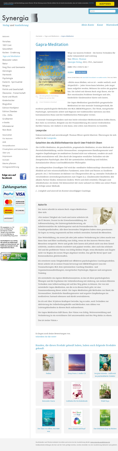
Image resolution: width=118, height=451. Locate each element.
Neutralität (7, 135)
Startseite (39, 36)
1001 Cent (6, 45)
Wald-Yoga (105, 401)
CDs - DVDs (7, 115)
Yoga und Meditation (11, 56)
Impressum (7, 156)
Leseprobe (51, 138)
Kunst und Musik (9, 97)
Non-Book (6, 130)
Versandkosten (8, 146)
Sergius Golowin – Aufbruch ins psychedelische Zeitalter (105, 374)
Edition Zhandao (9, 111)
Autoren (5, 36)
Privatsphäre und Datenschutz (15, 149)
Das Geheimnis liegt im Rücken (105, 429)
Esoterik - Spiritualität (12, 82)
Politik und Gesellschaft (12, 89)
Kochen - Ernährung (11, 52)
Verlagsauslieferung (10, 167)
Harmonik (6, 74)
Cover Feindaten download (48, 102)
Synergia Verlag (75, 62)
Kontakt (5, 160)
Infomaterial (8, 126)
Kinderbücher (8, 100)
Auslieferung (21, 25)
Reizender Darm (48, 401)
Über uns (6, 153)
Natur (5, 63)
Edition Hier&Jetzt (10, 108)
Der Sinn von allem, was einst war (48, 430)
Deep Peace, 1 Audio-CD (77, 373)
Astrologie (7, 71)
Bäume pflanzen (9, 163)
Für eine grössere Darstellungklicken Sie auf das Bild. (48, 97)
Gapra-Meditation (67, 36)
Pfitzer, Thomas (79, 59)
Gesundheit (7, 49)
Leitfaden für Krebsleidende (77, 401)
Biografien (7, 104)
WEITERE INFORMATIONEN (58, 6)
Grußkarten (7, 119)
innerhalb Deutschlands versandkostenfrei (95, 77)
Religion (6, 86)
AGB (4, 142)
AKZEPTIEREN (105, 4)
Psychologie (7, 78)
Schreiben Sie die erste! (46, 337)
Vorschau (6, 41)
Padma (48, 373)
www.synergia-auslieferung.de (100, 442)
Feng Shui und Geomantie (13, 67)
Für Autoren (7, 138)
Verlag (5, 25)
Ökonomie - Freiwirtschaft (14, 93)
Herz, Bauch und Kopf (76, 429)
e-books (5, 122)
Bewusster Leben (9, 60)
